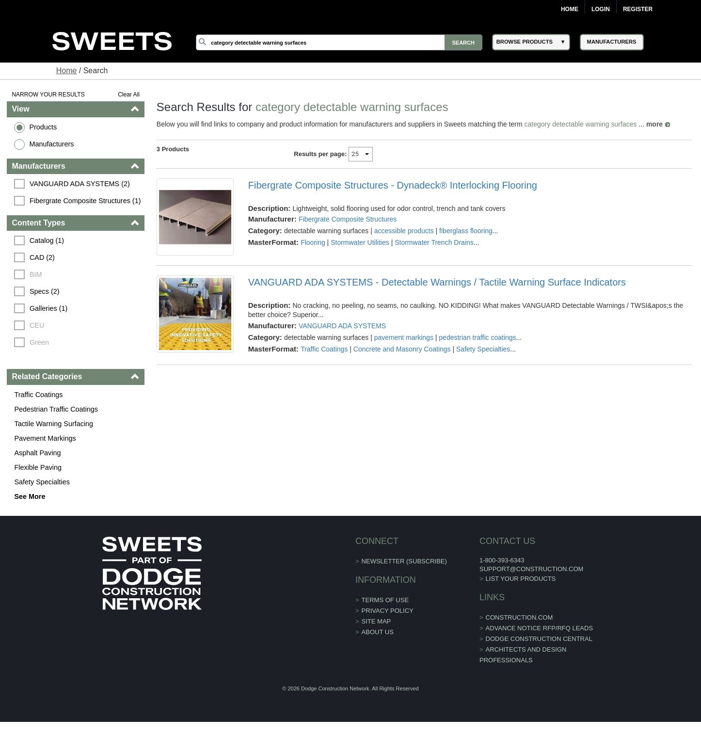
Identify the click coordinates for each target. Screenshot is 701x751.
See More (29, 496)
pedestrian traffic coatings (477, 337)
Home (569, 9)
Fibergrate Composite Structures (348, 219)
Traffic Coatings (38, 395)
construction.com (519, 617)
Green (39, 342)
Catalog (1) (47, 240)
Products (43, 127)
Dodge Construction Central (539, 638)
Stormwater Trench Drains (434, 242)
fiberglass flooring (466, 231)
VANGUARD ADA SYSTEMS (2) (80, 184)
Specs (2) (45, 291)
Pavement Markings (45, 438)
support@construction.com (531, 569)
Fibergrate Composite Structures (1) (85, 201)
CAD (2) (42, 257)
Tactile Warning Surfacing (53, 424)
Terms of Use (385, 600)
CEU (37, 325)
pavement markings (403, 337)
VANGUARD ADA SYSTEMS (342, 326)
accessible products (404, 231)
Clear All (129, 94)
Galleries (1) (48, 308)
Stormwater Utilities (360, 242)
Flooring (313, 242)
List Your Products (521, 578)
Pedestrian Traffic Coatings (56, 409)
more (654, 124)
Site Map (376, 621)
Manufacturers (51, 144)
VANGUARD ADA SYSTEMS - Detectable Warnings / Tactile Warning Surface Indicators (437, 282)
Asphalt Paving (37, 453)
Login (600, 9)
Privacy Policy (388, 610)
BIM (36, 274)
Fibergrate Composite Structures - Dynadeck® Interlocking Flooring (392, 185)
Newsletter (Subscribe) (404, 561)
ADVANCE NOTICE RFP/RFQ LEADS (539, 628)
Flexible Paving (38, 467)
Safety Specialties (41, 482)
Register (638, 9)
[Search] (339, 42)
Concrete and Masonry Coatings (402, 349)
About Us (378, 632)
